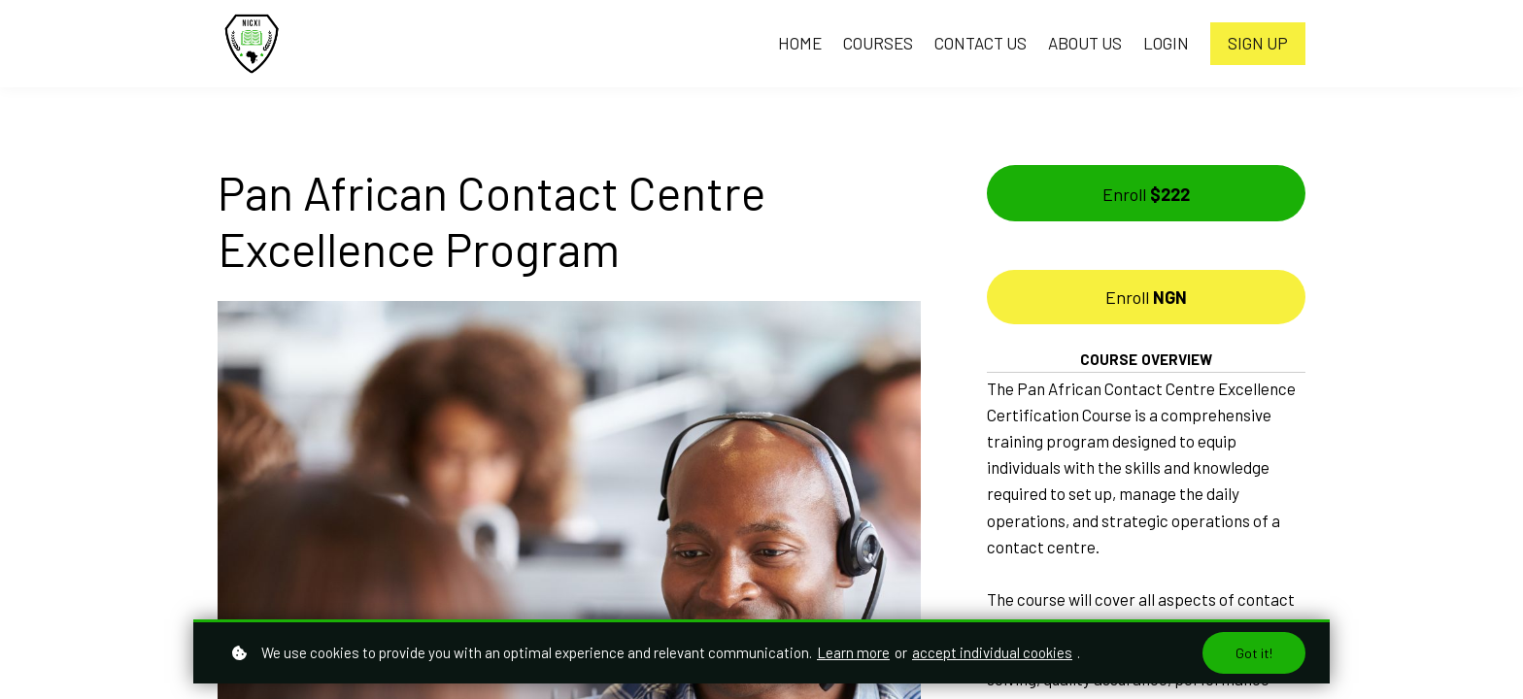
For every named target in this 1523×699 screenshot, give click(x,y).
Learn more (853, 652)
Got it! (1253, 653)
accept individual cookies (992, 652)
